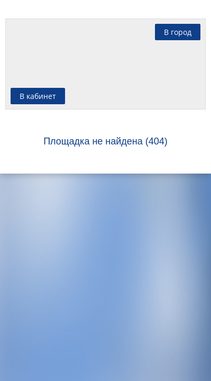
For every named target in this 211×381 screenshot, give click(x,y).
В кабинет (38, 96)
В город (177, 32)
